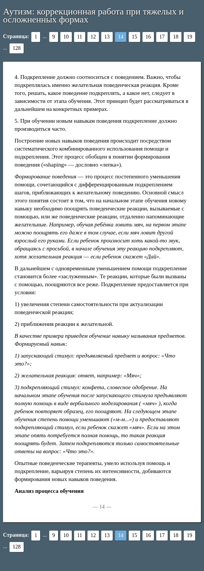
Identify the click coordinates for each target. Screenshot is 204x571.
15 (134, 37)
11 (79, 37)
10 (66, 37)
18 (175, 37)
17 (162, 37)
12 (93, 37)
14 (120, 37)
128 (17, 48)
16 (148, 37)
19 (189, 37)
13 (107, 37)
